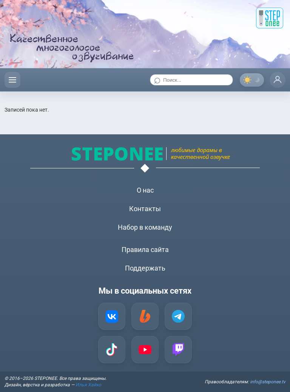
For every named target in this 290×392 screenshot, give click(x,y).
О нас (145, 190)
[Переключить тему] (252, 80)
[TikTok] (111, 349)
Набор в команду (145, 227)
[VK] (111, 316)
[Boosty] (145, 316)
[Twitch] (178, 349)
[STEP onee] (269, 18)
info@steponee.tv (267, 381)
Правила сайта (145, 250)
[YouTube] (145, 349)
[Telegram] (178, 316)
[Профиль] (277, 80)
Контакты (145, 209)
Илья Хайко (88, 384)
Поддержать (145, 268)
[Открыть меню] (12, 80)
